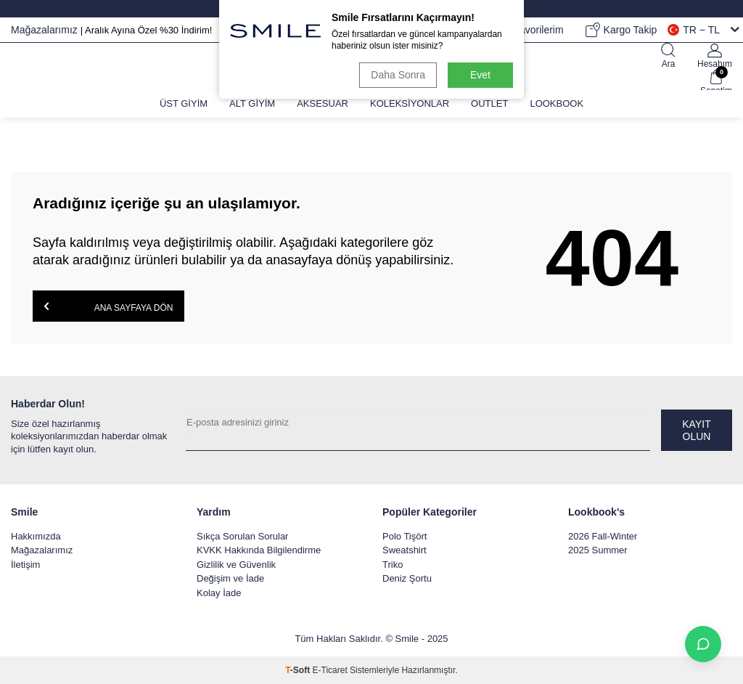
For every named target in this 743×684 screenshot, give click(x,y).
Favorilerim (529, 30)
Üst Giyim (184, 103)
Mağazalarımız (46, 30)
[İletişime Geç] (703, 644)
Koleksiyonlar (409, 103)
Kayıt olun (696, 430)
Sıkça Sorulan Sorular (242, 536)
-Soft (298, 670)
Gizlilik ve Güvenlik (236, 564)
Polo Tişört (404, 536)
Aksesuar (322, 103)
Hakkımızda (36, 536)
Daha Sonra (398, 75)
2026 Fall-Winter (602, 536)
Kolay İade (219, 592)
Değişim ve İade (230, 578)
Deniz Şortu (407, 578)
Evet (480, 75)
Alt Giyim (252, 103)
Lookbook (556, 103)
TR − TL (703, 30)
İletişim (25, 564)
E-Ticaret (330, 670)
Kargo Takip (621, 30)
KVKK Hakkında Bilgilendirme (259, 550)
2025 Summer (598, 550)
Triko (392, 564)
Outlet (489, 103)
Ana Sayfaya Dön (108, 306)
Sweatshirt (404, 550)
